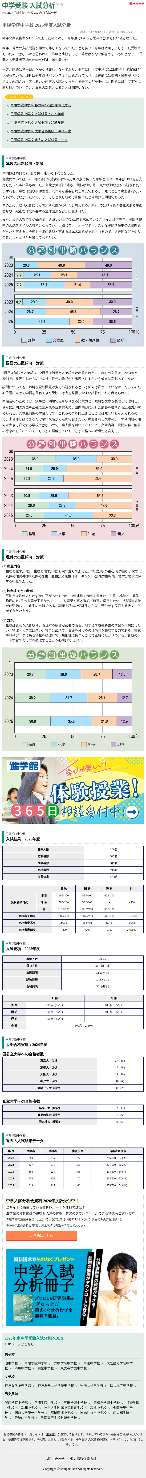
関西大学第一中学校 (29, 1412)
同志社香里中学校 (93, 1412)
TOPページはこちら (19, 1344)
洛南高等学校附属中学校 (59, 1417)
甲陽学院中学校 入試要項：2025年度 (37, 122)
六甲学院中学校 (65, 1363)
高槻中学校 (98, 1407)
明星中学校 (45, 1368)
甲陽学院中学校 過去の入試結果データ (39, 140)
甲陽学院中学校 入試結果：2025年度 (37, 114)
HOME (6, 12)
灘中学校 (11, 1363)
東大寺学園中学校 (74, 1368)
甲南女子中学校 (91, 1385)
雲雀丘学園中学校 (106, 1403)
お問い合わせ (55, 1459)
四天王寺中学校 (121, 1385)
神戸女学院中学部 (18, 1385)
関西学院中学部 (16, 1403)
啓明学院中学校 (45, 1403)
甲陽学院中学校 (36, 1363)
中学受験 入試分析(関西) (91, 1439)
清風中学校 (23, 1368)
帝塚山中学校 (24, 1417)
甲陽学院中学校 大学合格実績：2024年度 (41, 131)
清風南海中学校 (62, 1412)
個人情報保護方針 (83, 1459)
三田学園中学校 (75, 1403)
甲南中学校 (92, 1363)
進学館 (50, 1434)
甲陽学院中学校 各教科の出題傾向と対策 (41, 105)
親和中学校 (29, 1407)
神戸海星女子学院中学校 (56, 1385)
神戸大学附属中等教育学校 (64, 1407)
